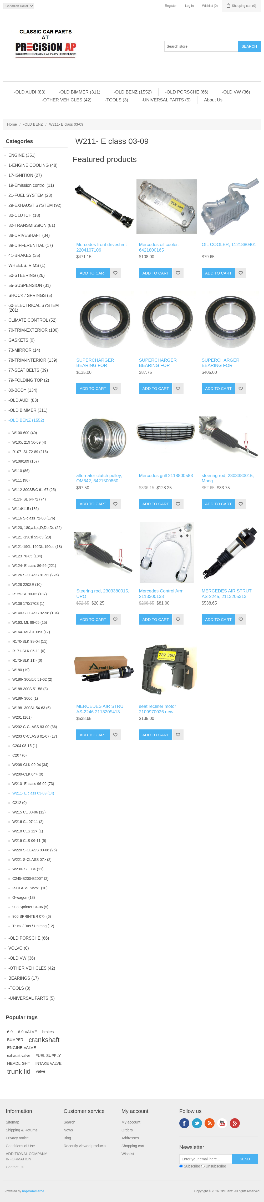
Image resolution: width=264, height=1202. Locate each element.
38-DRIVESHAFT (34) (29, 235)
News (68, 1130)
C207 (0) (19, 755)
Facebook (184, 1123)
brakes (48, 1032)
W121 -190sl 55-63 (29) (31, 537)
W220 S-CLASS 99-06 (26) (34, 850)
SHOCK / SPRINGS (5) (30, 295)
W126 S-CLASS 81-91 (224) (35, 575)
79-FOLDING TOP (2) (28, 380)
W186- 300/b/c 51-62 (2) (32, 679)
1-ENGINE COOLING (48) (33, 165)
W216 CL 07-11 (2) (28, 822)
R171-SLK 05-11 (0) (28, 651)
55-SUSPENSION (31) (29, 285)
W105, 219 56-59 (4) (29, 442)
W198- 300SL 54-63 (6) (31, 708)
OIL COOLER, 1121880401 (229, 244)
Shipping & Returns (22, 1130)
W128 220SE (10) (27, 584)
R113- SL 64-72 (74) (29, 499)
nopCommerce (33, 1191)
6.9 (10, 1031)
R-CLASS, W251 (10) (30, 888)
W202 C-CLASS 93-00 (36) (34, 727)
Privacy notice (17, 1138)
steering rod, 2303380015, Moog (228, 478)
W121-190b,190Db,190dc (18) (37, 546)
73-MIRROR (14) (24, 350)
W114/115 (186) (25, 509)
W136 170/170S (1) (28, 603)
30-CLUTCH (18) (24, 215)
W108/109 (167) (25, 461)
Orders (127, 1130)
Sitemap (12, 1122)
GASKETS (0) (21, 340)
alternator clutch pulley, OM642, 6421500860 (99, 478)
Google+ (235, 1123)
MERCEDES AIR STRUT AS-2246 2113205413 (101, 709)
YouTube (222, 1123)
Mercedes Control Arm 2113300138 (161, 593)
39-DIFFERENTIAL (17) (30, 245)
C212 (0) (19, 803)
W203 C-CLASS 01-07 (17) (34, 736)
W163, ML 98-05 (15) (29, 622)
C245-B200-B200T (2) (30, 878)
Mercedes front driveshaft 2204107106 (101, 247)
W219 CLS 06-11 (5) (29, 840)
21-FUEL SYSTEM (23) (30, 195)
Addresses (130, 1138)
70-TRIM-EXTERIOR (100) (33, 330)
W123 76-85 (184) (27, 556)
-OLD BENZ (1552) (133, 92)
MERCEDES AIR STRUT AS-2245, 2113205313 (227, 593)
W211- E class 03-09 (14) (33, 793)
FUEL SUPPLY (48, 1055)
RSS (210, 1123)
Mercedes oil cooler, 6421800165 (159, 247)
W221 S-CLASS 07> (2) (32, 859)
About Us (213, 99)
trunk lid (19, 1071)
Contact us (14, 1167)
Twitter (197, 1123)
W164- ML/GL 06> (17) (31, 632)
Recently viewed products (85, 1146)
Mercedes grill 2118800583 (166, 475)
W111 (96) (20, 480)
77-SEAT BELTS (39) (28, 370)
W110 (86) (20, 471)
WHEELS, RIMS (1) (26, 265)
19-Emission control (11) (31, 185)
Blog (67, 1138)
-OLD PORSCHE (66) (186, 92)
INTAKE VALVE (48, 1063)
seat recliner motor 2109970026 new (157, 709)
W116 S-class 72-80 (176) (33, 518)
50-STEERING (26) (26, 275)
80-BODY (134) (22, 390)
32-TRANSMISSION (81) (31, 225)
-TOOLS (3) (116, 99)
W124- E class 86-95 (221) (34, 565)
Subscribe (192, 1166)
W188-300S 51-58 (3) (30, 689)
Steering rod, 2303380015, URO (102, 593)
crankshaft (44, 1039)
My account (130, 1122)
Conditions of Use (20, 1146)
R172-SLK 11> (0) (27, 660)
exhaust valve (18, 1055)
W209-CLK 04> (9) (27, 774)
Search (69, 1122)
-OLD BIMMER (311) (79, 92)
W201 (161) (22, 717)
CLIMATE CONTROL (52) (32, 320)
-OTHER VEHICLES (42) (67, 99)
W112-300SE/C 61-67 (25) (34, 490)
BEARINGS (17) (23, 978)
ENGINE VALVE (21, 1047)
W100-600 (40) (24, 433)
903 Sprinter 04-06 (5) (30, 907)
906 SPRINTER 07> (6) (31, 916)
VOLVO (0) (18, 948)
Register (171, 6)
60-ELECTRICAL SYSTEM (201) (33, 307)
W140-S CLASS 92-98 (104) (35, 613)
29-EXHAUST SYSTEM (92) (35, 205)
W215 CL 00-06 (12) (28, 812)
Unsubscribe (216, 1166)
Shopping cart (132, 1146)
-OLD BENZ (33, 124)
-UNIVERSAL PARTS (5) (166, 99)
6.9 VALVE (27, 1031)
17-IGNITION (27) (25, 175)
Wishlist (127, 1154)
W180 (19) (20, 670)
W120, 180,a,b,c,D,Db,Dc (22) (37, 528)
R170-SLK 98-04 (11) (29, 641)
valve (40, 1071)
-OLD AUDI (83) (29, 92)
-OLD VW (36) (236, 92)
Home (12, 124)
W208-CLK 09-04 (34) (30, 765)
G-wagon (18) (23, 897)
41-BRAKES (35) (24, 255)
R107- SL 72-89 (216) (30, 452)
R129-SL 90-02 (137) (29, 594)
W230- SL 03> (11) (27, 869)
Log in (189, 6)
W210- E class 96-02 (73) (33, 784)
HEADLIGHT (18, 1063)
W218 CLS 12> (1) (27, 831)
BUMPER (15, 1040)
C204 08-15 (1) (24, 746)
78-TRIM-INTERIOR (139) (32, 360)
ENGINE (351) (21, 155)
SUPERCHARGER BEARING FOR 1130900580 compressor (101, 366)
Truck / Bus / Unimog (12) (33, 926)
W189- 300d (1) (25, 698)
